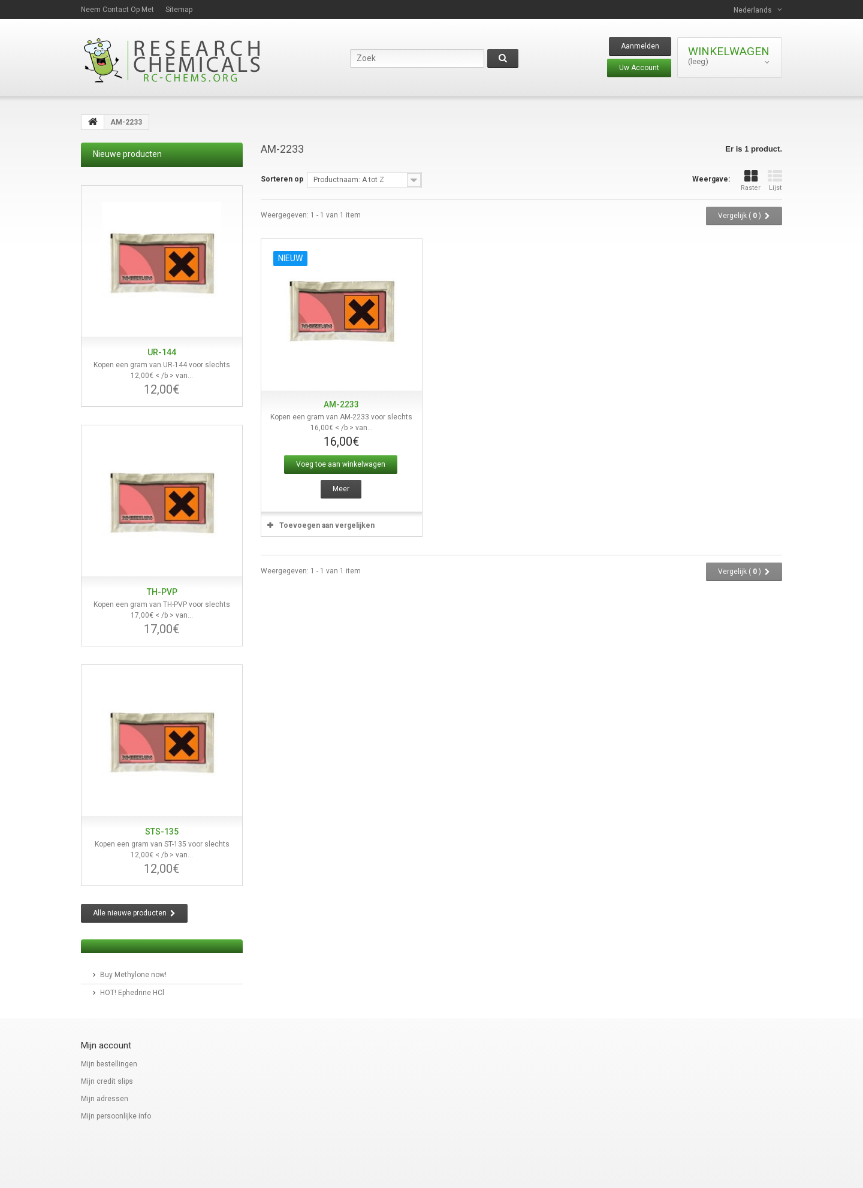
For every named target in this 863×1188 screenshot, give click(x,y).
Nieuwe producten (127, 154)
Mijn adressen (104, 1099)
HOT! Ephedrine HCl (132, 993)
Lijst (775, 181)
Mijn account (106, 1045)
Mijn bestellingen (109, 1064)
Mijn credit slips (107, 1081)
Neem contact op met (117, 9)
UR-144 (161, 352)
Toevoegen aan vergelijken (327, 525)
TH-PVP (162, 592)
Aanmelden (640, 46)
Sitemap (178, 9)
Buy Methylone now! (133, 975)
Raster (751, 181)
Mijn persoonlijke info (116, 1116)
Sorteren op (282, 179)
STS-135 (162, 831)
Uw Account (639, 68)
